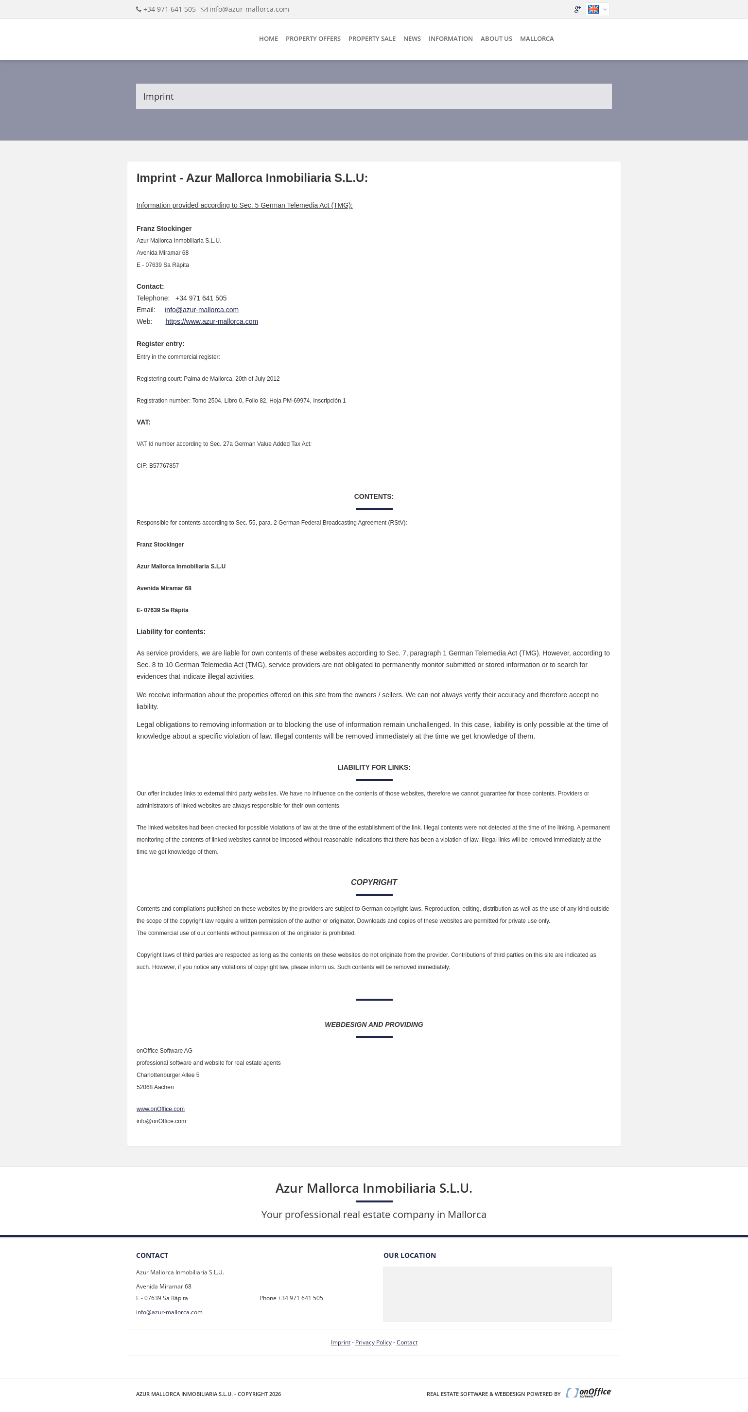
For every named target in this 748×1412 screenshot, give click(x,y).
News (412, 38)
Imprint (340, 1342)
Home (268, 38)
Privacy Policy (373, 1342)
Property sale (372, 38)
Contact (407, 1342)
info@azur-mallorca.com (249, 9)
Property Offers (313, 38)
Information (451, 38)
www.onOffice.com (161, 1109)
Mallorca (537, 38)
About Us (496, 38)
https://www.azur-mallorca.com (212, 321)
